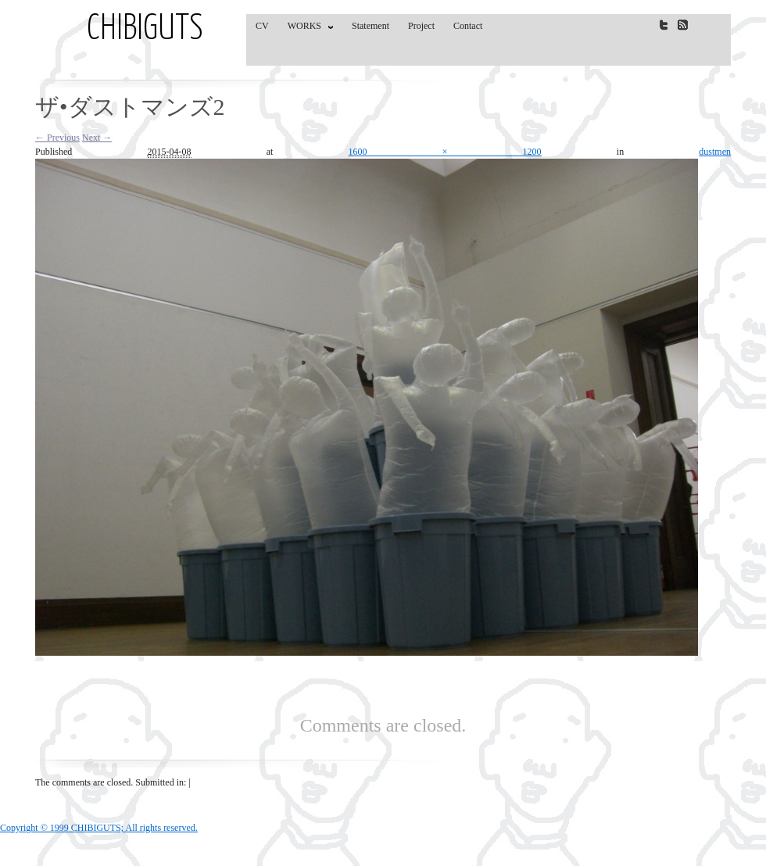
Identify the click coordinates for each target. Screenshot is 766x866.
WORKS (306, 29)
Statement (370, 25)
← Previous (57, 137)
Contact (467, 25)
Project (421, 25)
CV (262, 25)
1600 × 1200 (445, 151)
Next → (97, 137)
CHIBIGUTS (145, 29)
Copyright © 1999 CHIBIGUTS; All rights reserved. (99, 827)
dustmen (715, 151)
